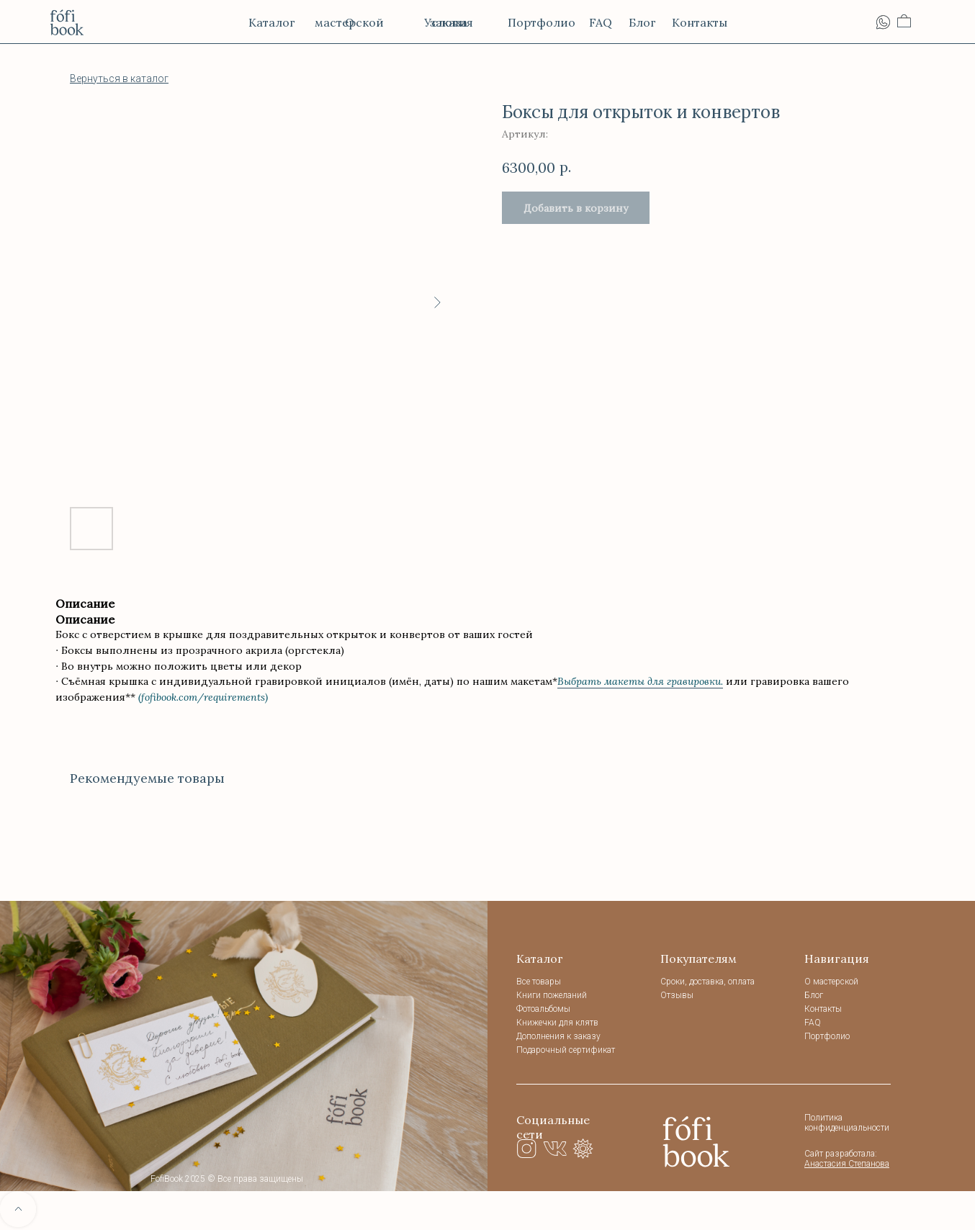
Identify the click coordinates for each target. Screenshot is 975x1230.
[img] (696, 1141)
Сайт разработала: (846, 1159)
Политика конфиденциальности (846, 1123)
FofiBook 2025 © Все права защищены (226, 1179)
